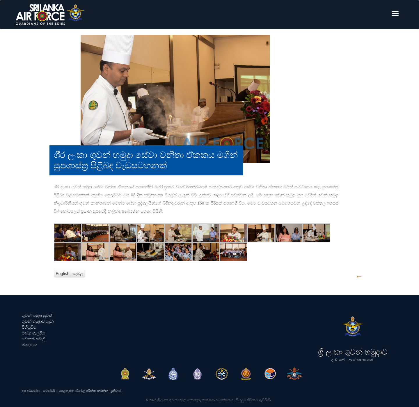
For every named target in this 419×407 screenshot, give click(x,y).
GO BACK (377, 276)
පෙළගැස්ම (66, 390)
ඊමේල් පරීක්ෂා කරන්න (92, 390)
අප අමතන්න (31, 390)
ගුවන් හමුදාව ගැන (38, 321)
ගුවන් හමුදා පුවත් (37, 315)
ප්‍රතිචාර (116, 390)
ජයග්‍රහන (29, 344)
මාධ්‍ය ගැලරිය (33, 333)
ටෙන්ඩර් (49, 390)
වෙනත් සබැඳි (33, 338)
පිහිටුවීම (29, 327)
